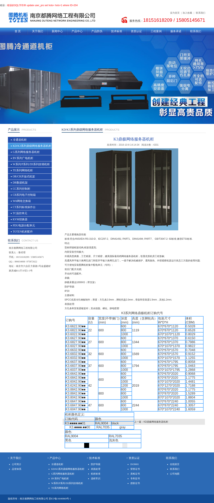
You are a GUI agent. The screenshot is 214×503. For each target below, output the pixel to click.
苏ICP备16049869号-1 (60, 498)
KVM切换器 (20, 219)
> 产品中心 (54, 458)
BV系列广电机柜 (23, 158)
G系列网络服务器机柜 (26, 152)
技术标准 (116, 31)
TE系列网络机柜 (23, 170)
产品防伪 (96, 31)
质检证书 (135, 473)
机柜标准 (95, 473)
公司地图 (174, 473)
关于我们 (37, 31)
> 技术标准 (93, 458)
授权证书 (135, 483)
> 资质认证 (133, 458)
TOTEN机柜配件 (23, 231)
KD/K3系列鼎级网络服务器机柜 (32, 145)
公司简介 (16, 464)
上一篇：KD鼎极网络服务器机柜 (151, 421)
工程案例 (156, 31)
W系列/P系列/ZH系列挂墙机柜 (31, 164)
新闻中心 (57, 31)
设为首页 (175, 12)
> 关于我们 (14, 458)
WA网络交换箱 (22, 201)
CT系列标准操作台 (24, 207)
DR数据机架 (20, 182)
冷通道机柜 (20, 139)
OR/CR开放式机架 (24, 176)
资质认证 (136, 31)
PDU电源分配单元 (24, 225)
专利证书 (135, 478)
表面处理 (95, 469)
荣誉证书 (135, 469)
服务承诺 (175, 31)
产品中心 (77, 31)
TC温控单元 (20, 213)
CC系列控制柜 (21, 188)
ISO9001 (134, 464)
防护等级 (95, 464)
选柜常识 (95, 478)
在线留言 (174, 464)
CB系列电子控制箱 (24, 194)
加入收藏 (187, 12)
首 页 (18, 31)
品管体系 (16, 469)
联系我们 (200, 12)
